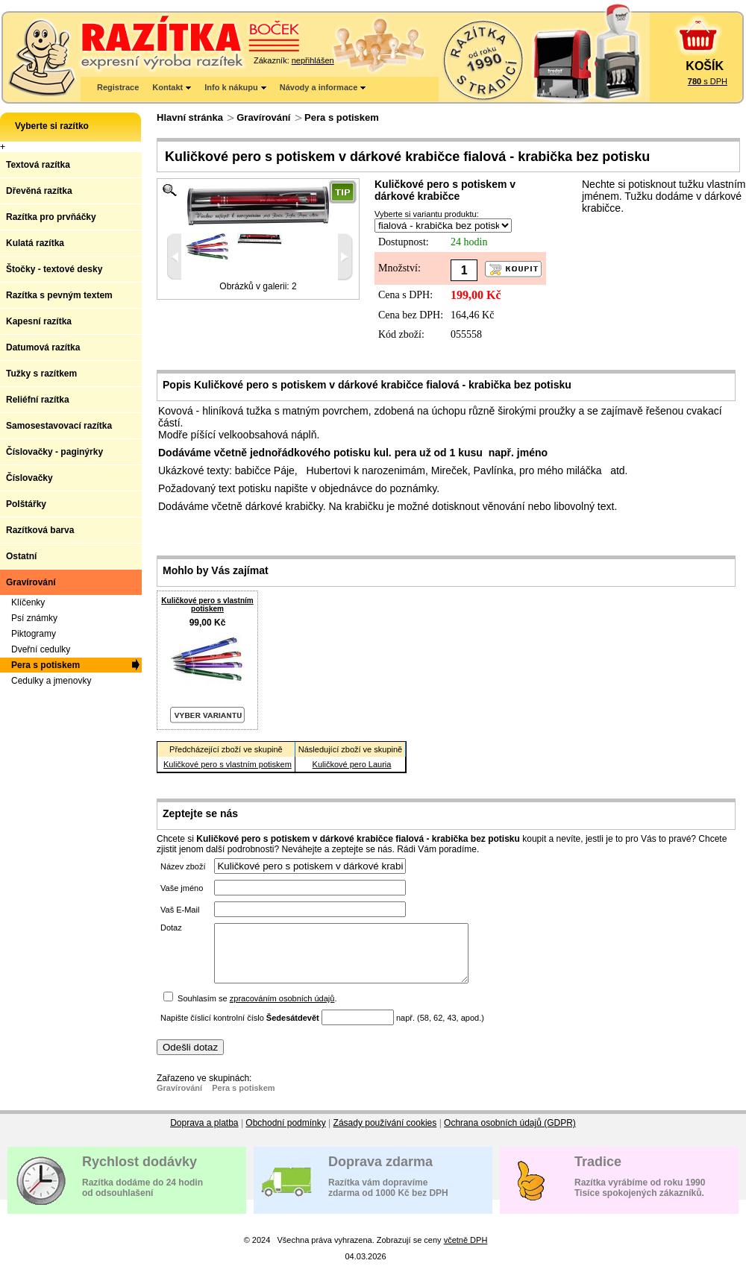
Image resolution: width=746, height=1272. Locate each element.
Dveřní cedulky (40, 649)
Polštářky (26, 504)
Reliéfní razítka (37, 399)
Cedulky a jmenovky (51, 681)
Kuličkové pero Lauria (352, 764)
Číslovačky (29, 478)
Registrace (118, 87)
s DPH (707, 81)
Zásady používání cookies (385, 1134)
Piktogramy (33, 634)
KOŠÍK (705, 66)
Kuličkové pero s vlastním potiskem (207, 604)
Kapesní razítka (39, 321)
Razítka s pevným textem (59, 295)
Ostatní (21, 556)
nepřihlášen (313, 60)
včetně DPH (466, 1251)
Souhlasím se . (257, 1009)
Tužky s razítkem (41, 373)
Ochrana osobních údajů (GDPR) (510, 1134)
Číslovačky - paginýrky (54, 452)
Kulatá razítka (35, 243)
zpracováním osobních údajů (282, 1009)
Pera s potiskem (341, 117)
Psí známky (34, 618)
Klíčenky (28, 602)
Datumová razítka (43, 347)
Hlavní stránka (190, 117)
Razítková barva (40, 530)
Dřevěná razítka (39, 191)
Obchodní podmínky (285, 1134)
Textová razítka (38, 165)
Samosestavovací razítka (59, 426)
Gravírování (263, 117)
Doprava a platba (204, 1134)
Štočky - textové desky (54, 269)
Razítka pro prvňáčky (51, 217)
